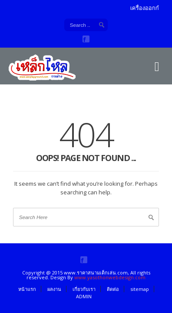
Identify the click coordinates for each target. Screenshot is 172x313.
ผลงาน (54, 289)
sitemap (139, 289)
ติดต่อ (113, 289)
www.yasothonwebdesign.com (110, 277)
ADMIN (84, 296)
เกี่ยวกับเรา (84, 289)
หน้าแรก (27, 289)
